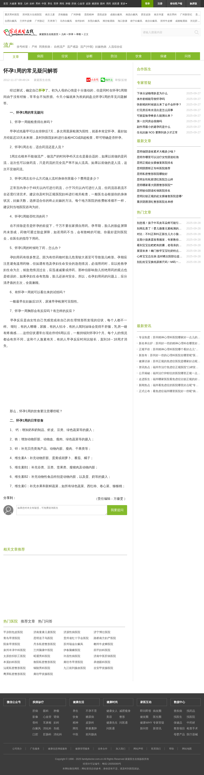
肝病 (74, 3)
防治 (114, 56)
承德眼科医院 (102, 662)
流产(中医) (86, 46)
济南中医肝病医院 (105, 656)
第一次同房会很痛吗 (149, 121)
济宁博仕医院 (102, 632)
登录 (147, 3)
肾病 (56, 716)
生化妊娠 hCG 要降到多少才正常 (157, 132)
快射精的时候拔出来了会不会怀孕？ (159, 104)
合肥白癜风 (11, 21)
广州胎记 (39, 21)
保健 (163, 56)
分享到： (9, 498)
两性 (62, 3)
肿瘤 (68, 3)
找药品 (191, 710)
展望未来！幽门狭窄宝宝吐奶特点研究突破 (163, 250)
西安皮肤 (146, 14)
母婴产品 (179, 734)
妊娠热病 (100, 46)
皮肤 (88, 3)
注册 (160, 3)
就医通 (115, 3)
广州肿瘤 (76, 14)
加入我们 (120, 748)
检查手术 (192, 728)
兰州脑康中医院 (43, 650)
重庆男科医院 (12, 14)
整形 (20, 3)
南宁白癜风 (136, 21)
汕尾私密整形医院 (14, 668)
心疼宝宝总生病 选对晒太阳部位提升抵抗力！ (165, 256)
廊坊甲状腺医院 (43, 674)
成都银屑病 (181, 21)
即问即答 (145, 710)
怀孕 (71, 34)
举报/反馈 (121, 80)
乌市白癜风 (66, 21)
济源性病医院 (72, 632)
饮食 (138, 56)
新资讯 (157, 728)
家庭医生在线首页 (48, 34)
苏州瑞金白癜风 (73, 644)
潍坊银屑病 (109, 21)
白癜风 (36, 728)
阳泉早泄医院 (11, 644)
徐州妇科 (80, 21)
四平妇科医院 (102, 650)
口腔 (35, 734)
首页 (5, 3)
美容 (109, 716)
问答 (188, 56)
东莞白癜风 (94, 21)
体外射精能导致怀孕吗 (151, 98)
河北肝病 (195, 21)
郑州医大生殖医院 (32, 14)
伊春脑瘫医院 (72, 650)
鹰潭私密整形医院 (14, 674)
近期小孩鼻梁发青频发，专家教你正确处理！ (165, 239)
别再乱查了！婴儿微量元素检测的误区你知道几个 (167, 228)
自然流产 (59, 46)
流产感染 (72, 46)
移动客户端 (176, 3)
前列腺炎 (91, 734)
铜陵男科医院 (41, 668)
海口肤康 (122, 21)
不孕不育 (91, 710)
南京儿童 (50, 14)
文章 (16, 56)
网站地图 (187, 748)
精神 (75, 722)
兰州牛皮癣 (26, 21)
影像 (35, 716)
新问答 (144, 728)
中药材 (191, 722)
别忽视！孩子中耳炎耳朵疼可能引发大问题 (163, 222)
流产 (8, 45)
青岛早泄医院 (11, 638)
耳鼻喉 (47, 722)
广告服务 (35, 748)
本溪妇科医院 (11, 662)
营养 (56, 3)
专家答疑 (158, 722)
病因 (40, 56)
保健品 (178, 722)
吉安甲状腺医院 (103, 668)
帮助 (171, 748)
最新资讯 (144, 326)
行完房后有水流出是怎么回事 (155, 110)
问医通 (123, 722)
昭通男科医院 (41, 656)
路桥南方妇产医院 (105, 638)
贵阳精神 (89, 14)
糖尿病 (95, 3)
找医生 (178, 716)
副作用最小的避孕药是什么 (153, 126)
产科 (34, 46)
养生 (50, 3)
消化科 (47, 728)
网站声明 (138, 748)
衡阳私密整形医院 (44, 662)
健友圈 (144, 716)
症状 (65, 56)
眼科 (102, 3)
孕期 (78, 34)
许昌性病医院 (72, 656)
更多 (124, 3)
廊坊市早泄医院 (73, 662)
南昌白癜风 (132, 14)
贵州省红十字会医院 (76, 638)
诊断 (89, 56)
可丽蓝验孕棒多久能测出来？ (155, 115)
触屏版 (193, 3)
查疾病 (178, 710)
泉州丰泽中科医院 (14, 650)
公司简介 (17, 748)
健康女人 (112, 710)
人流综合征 (115, 46)
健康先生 (112, 722)
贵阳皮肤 (102, 14)
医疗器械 (192, 734)
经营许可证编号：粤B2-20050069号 (102, 763)
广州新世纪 (186, 14)
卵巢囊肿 (91, 728)
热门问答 (45, 621)
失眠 (56, 728)
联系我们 (156, 748)
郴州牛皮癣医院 (103, 644)
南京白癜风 (151, 21)
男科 (38, 3)
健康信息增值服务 (57, 748)
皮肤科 (90, 722)
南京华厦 (159, 14)
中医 (44, 3)
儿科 (26, 3)
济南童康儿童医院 (44, 632)
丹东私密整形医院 (44, 644)
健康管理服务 (82, 748)
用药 (108, 3)
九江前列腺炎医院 (75, 668)
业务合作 (102, 748)
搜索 (197, 32)
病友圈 (157, 710)
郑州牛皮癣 (166, 21)
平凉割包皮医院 (13, 632)
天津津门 (52, 21)
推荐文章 (28, 621)
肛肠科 (47, 734)
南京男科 (172, 14)
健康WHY (146, 722)
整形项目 (179, 728)
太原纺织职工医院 (14, 656)
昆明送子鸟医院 (43, 638)
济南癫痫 (63, 14)
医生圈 (157, 716)
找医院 (191, 716)
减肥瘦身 (124, 710)
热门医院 (10, 621)
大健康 (13, 3)
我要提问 (117, 510)
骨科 (35, 722)
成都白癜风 (116, 14)
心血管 (81, 3)
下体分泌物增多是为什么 (152, 93)
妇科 (32, 3)
